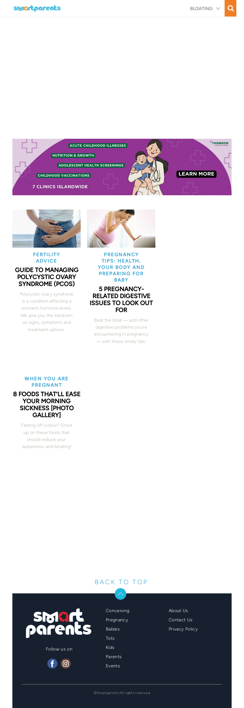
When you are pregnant (46, 382)
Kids (110, 647)
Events (113, 666)
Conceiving (118, 610)
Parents (114, 656)
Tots (110, 638)
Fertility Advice (46, 258)
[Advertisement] (122, 80)
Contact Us (181, 620)
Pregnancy (117, 620)
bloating (207, 9)
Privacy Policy (183, 629)
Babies (113, 629)
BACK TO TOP (121, 582)
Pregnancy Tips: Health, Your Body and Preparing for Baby (121, 267)
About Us (178, 610)
